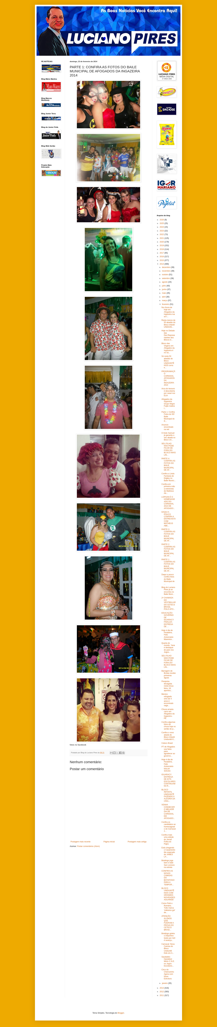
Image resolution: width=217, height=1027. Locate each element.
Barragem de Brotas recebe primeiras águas (168, 674)
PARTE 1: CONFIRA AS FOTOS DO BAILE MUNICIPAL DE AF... (168, 565)
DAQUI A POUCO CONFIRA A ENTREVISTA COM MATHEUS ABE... (168, 519)
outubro (165, 274)
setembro (166, 278)
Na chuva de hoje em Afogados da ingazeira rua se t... (168, 312)
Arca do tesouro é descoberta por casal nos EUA (168, 392)
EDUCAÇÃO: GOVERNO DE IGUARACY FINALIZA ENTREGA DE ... (167, 620)
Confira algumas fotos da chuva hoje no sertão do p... (168, 725)
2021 (162, 238)
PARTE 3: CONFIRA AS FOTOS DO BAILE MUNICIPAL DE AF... (168, 535)
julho (164, 286)
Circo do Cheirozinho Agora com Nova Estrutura (167, 974)
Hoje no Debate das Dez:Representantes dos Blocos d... (168, 335)
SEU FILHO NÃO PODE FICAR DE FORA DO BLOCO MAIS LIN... (168, 449)
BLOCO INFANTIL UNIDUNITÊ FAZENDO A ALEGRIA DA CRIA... (168, 795)
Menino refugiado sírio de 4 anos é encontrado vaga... (167, 700)
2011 (162, 995)
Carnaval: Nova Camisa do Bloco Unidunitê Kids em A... (168, 948)
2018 (162, 249)
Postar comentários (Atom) (88, 846)
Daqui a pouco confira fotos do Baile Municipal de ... (167, 579)
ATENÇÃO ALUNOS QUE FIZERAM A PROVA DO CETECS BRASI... (167, 923)
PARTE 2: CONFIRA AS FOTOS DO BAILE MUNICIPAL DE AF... (168, 550)
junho (164, 289)
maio (164, 293)
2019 (162, 245)
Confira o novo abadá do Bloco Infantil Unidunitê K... (168, 735)
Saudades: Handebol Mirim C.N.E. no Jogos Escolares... (168, 961)
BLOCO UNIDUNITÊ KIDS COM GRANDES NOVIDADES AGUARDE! (168, 894)
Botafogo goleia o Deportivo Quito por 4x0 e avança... (168, 936)
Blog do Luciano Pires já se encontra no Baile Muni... (168, 590)
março (165, 300)
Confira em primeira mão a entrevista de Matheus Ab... (168, 488)
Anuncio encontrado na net (167, 427)
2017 (162, 253)
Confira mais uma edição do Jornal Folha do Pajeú (167, 839)
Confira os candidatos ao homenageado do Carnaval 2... (168, 826)
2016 (162, 256)
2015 (162, 260)
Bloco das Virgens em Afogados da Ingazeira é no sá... (167, 348)
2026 (162, 220)
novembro (166, 271)
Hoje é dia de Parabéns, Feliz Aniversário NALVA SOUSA (167, 765)
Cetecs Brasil (167, 743)
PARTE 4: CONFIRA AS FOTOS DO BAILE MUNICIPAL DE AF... (168, 464)
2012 (162, 992)
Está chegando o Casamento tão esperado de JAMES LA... (168, 852)
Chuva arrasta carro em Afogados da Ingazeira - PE (167, 714)
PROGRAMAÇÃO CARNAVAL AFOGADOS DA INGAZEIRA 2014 (168, 378)
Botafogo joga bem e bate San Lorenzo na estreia (168, 863)
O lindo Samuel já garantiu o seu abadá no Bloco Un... (168, 436)
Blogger (121, 1013)
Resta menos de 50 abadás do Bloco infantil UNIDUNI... (168, 323)
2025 (162, 223)
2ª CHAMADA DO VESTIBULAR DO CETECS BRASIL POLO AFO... (168, 603)
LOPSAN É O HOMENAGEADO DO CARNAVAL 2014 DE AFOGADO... (168, 502)
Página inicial (109, 842)
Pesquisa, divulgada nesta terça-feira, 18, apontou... (167, 686)
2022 (162, 234)
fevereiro (166, 304)
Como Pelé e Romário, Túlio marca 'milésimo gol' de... (168, 908)
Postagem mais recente (80, 842)
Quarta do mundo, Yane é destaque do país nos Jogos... (168, 647)
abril (164, 297)
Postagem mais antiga (137, 842)
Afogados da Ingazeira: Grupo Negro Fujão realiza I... (168, 403)
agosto (165, 282)
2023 (162, 231)
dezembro (166, 267)
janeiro (165, 983)
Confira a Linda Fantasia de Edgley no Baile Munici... (168, 477)
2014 (162, 264)
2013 (162, 988)
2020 (162, 242)
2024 (162, 227)
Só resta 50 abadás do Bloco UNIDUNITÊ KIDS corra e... (167, 362)
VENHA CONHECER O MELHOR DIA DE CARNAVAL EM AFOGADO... (168, 811)
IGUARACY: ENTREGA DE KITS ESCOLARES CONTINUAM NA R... (168, 780)
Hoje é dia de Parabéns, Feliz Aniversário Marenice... (167, 635)
